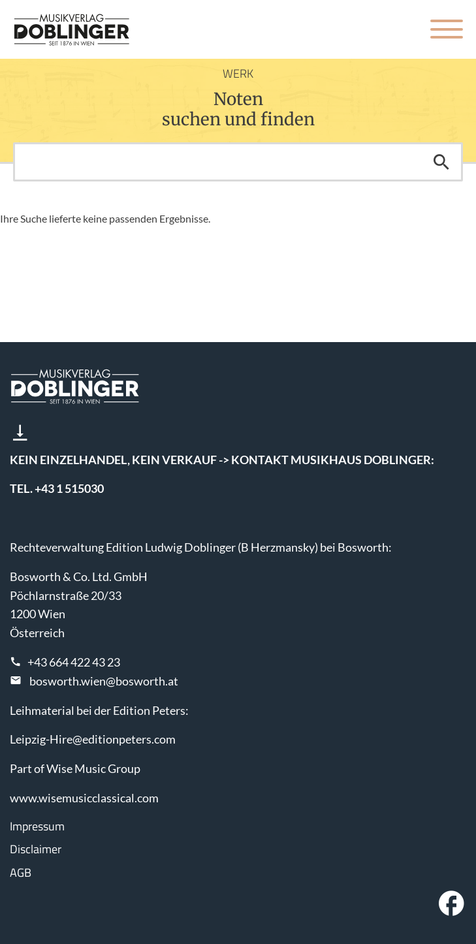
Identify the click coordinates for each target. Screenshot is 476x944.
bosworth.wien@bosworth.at (103, 681)
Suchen (441, 162)
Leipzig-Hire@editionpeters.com (93, 739)
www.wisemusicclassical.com (84, 798)
